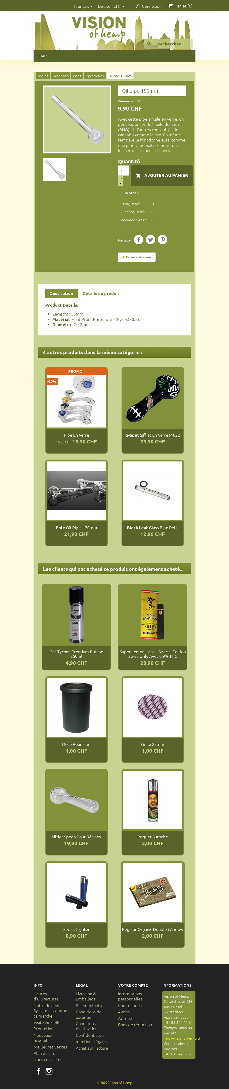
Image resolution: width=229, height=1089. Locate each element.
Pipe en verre (76, 435)
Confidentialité (90, 1035)
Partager (138, 239)
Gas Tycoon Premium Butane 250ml (76, 654)
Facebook (38, 1071)
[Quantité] (123, 170)
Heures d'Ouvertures (46, 996)
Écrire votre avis (137, 257)
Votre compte (133, 985)
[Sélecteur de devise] (119, 6)
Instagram (49, 1071)
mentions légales (92, 1041)
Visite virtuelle (47, 1022)
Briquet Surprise (152, 836)
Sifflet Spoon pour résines (76, 836)
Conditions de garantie (89, 1014)
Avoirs (124, 1011)
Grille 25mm (152, 744)
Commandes (130, 1005)
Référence (125, 101)
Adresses (126, 1018)
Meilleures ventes (50, 1046)
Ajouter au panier (161, 175)
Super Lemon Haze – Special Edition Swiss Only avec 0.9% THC (153, 654)
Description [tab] (61, 293)
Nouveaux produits (43, 1037)
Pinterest (162, 239)
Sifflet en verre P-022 (152, 435)
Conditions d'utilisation (87, 1026)
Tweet (150, 239)
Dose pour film (76, 744)
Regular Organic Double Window (152, 929)
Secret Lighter (76, 929)
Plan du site (44, 1053)
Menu (44, 55)
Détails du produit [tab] (101, 293)
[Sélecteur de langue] (84, 6)
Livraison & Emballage (86, 996)
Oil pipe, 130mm (76, 527)
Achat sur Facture (92, 1048)
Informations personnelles (130, 996)
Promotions (44, 1028)
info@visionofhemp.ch (182, 1038)
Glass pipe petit (152, 527)
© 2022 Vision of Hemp (114, 1082)
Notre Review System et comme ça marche (50, 1010)
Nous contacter (48, 1059)
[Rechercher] (168, 44)
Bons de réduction (135, 1024)
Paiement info (89, 1005)
